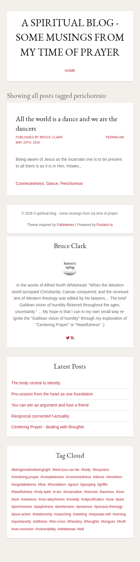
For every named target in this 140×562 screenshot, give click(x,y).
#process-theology (108, 507)
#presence (84, 507)
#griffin (102, 485)
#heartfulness (21, 492)
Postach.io (105, 225)
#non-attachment (51, 499)
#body (86, 470)
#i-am (57, 492)
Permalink (115, 137)
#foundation (57, 485)
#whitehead (66, 529)
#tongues (108, 521)
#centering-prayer (25, 477)
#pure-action (21, 514)
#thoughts (91, 521)
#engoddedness (23, 485)
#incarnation (72, 492)
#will (80, 529)
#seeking (80, 514)
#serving (119, 514)
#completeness (52, 477)
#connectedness (78, 477)
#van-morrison (22, 529)
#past (120, 499)
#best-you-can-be (65, 470)
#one (110, 499)
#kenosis (91, 492)
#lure (15, 499)
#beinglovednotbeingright (30, 470)
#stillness (40, 521)
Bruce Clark (70, 245)
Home (70, 71)
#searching (62, 514)
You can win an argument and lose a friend (49, 405)
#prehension (64, 507)
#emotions (114, 477)
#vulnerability (46, 529)
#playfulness (43, 507)
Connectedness (30, 183)
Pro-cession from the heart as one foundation (52, 394)
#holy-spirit (42, 492)
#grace (73, 485)
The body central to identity (35, 383)
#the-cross (57, 521)
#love (120, 492)
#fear (42, 485)
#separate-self (100, 514)
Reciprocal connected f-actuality (40, 416)
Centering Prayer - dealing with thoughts (47, 427)
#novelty (72, 499)
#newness (29, 499)
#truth (121, 521)
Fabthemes (65, 225)
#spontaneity (21, 521)
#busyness (100, 470)
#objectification (92, 499)
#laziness (107, 492)
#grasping (87, 485)
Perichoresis (71, 183)
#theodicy (74, 521)
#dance (98, 477)
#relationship (42, 514)
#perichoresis (21, 507)
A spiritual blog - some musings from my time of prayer (70, 37)
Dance (52, 183)
